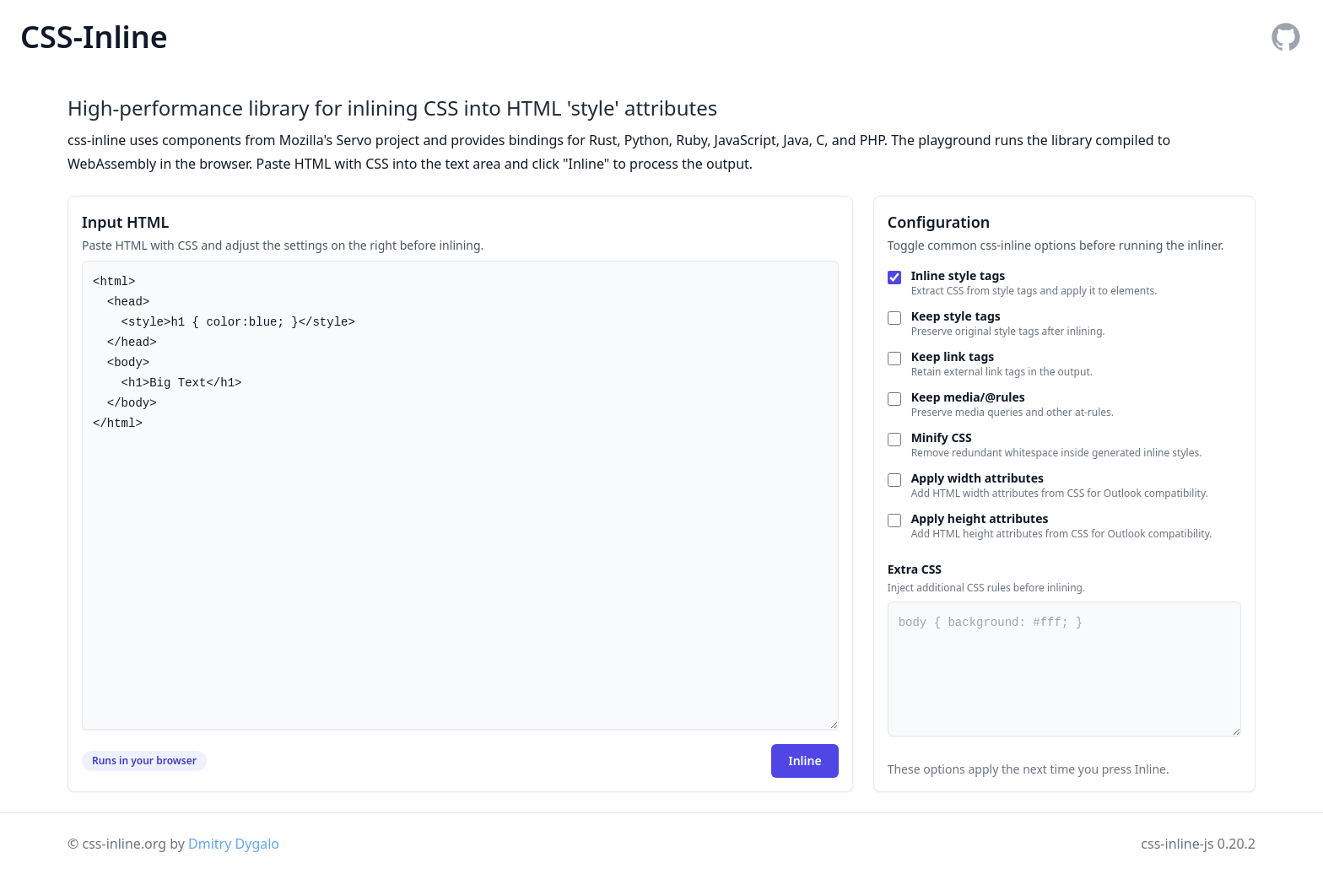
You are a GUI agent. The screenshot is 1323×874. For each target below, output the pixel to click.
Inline (804, 761)
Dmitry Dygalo (233, 843)
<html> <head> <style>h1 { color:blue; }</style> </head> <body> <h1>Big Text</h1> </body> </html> (460, 495)
